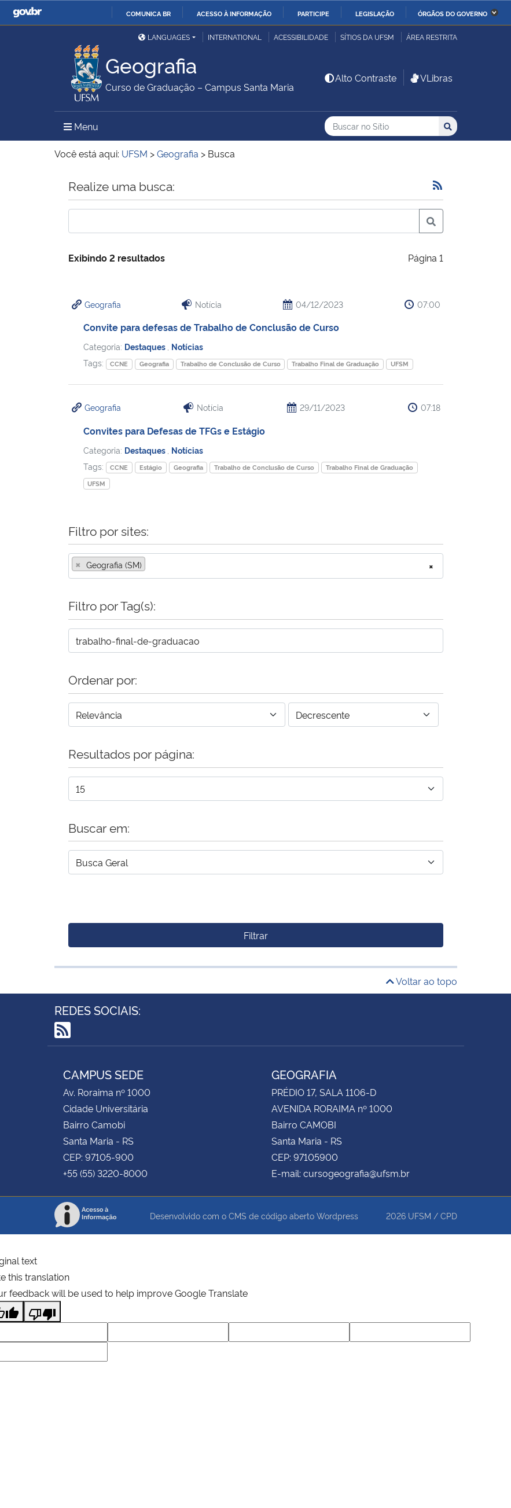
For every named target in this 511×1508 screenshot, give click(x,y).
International (235, 37)
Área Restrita (431, 37)
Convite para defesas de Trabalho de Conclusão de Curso (211, 327)
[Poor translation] (42, 1311)
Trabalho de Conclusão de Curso (231, 363)
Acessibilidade (301, 37)
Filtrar (256, 935)
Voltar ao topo (421, 980)
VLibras (431, 77)
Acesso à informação (234, 13)
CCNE (119, 363)
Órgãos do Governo (452, 13)
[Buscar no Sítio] (381, 126)
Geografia (102, 304)
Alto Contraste (359, 77)
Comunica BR (148, 13)
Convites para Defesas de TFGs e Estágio (174, 430)
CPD (448, 1215)
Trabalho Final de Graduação (335, 363)
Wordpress (337, 1215)
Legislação (374, 13)
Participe (313, 13)
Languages (164, 37)
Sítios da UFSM (367, 37)
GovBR (27, 12)
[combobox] (255, 566)
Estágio (150, 467)
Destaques (145, 346)
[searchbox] (151, 565)
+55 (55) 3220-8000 (105, 1173)
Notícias (187, 346)
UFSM (400, 363)
